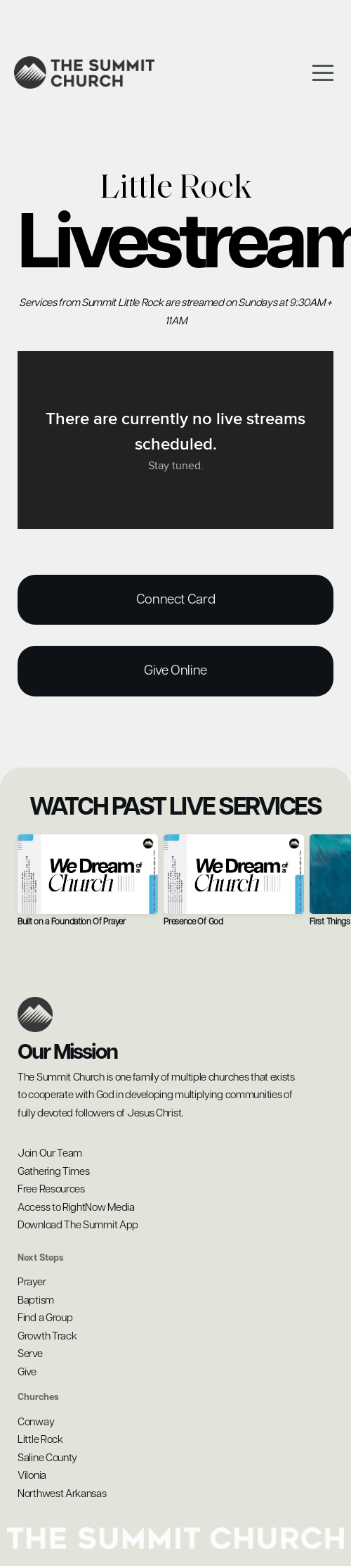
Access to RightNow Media (76, 1207)
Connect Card (175, 599)
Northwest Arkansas (62, 1494)
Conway (37, 1422)
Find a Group (45, 1318)
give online (175, 670)
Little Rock (41, 1439)
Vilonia (32, 1475)
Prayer (32, 1282)
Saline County (48, 1458)
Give (27, 1372)
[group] (88, 886)
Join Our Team (50, 1153)
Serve (30, 1354)
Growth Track (47, 1336)
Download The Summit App (79, 1225)
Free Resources (51, 1189)
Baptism (36, 1300)
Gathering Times (54, 1171)
